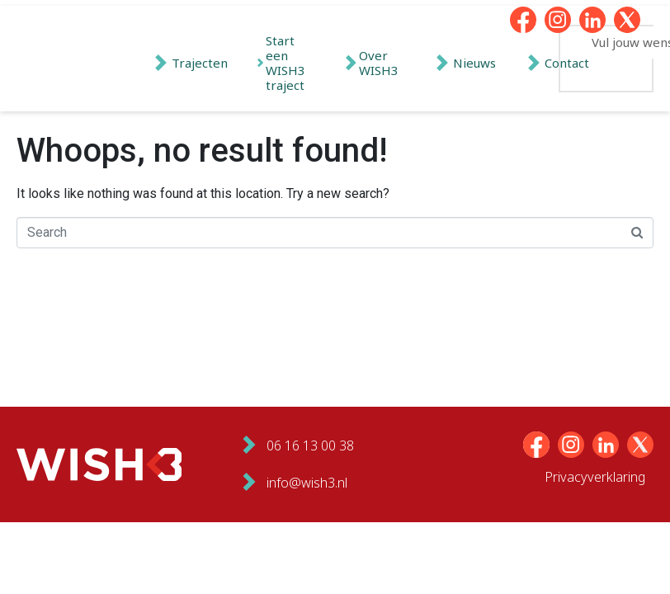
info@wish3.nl (307, 483)
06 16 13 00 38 (310, 445)
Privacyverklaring (595, 477)
